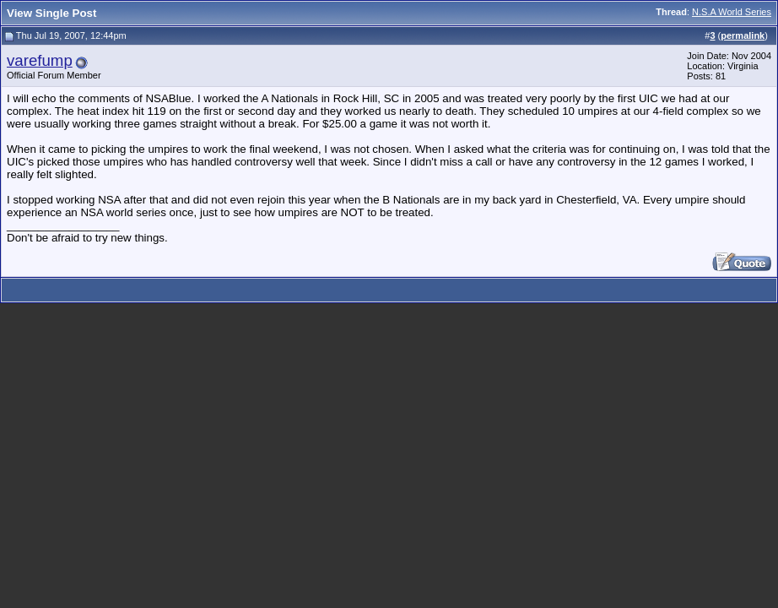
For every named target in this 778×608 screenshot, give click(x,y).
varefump (40, 60)
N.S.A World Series (731, 12)
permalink (742, 35)
